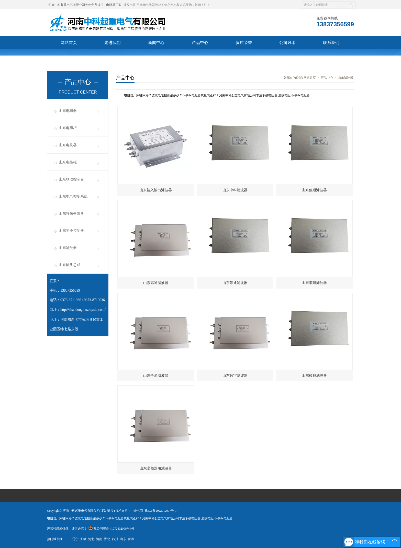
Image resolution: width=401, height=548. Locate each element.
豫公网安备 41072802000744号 (111, 528)
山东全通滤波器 (155, 376)
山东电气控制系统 (73, 196)
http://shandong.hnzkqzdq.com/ (83, 310)
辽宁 (75, 539)
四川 (115, 539)
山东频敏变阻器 (71, 213)
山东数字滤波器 (235, 376)
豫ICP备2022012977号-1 (161, 510)
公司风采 (287, 42)
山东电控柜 (68, 162)
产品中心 (200, 42)
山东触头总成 (69, 265)
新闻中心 (156, 42)
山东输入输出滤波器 (156, 190)
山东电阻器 (68, 111)
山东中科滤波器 (235, 190)
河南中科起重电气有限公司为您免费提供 (76, 5)
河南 (99, 539)
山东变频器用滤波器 (156, 468)
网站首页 (69, 42)
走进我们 (112, 42)
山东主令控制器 (71, 231)
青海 (131, 539)
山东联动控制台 (71, 179)
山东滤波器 (68, 248)
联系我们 (331, 42)
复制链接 (107, 510)
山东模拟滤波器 (314, 376)
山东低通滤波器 (314, 190)
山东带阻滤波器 (314, 283)
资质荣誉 (244, 42)
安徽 (83, 539)
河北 (91, 539)
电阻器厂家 (113, 5)
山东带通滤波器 (235, 283)
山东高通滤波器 (155, 283)
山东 (123, 539)
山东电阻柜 (68, 128)
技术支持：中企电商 (129, 510)
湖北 (107, 539)
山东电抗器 (68, 145)
